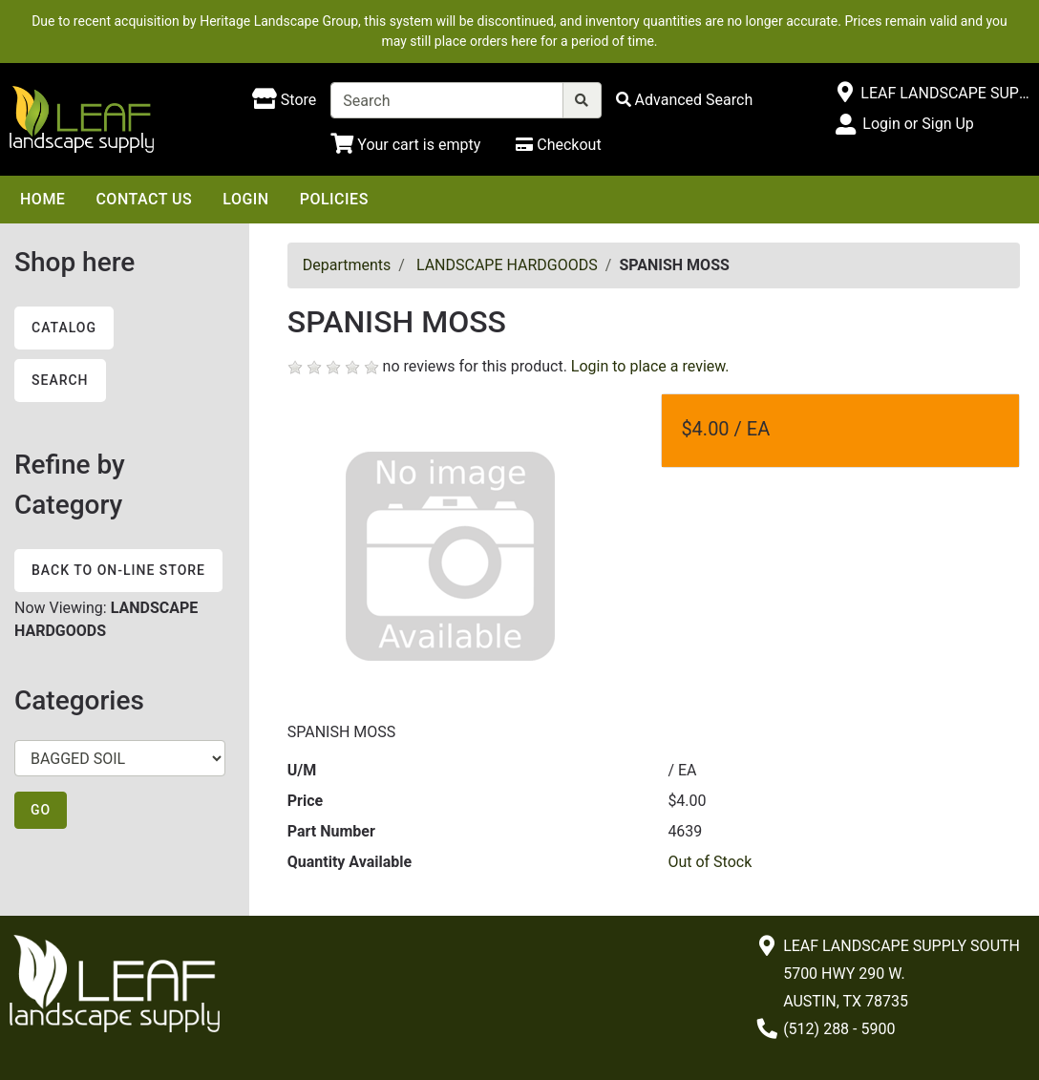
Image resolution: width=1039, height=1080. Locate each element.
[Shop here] (284, 100)
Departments (347, 265)
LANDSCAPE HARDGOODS (507, 265)
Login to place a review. (650, 366)
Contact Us (143, 199)
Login (245, 199)
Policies (334, 199)
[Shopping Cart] (405, 145)
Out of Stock (710, 862)
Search (60, 380)
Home (42, 199)
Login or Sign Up (917, 124)
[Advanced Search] (684, 100)
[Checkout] (558, 145)
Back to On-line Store (118, 570)
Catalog (64, 327)
